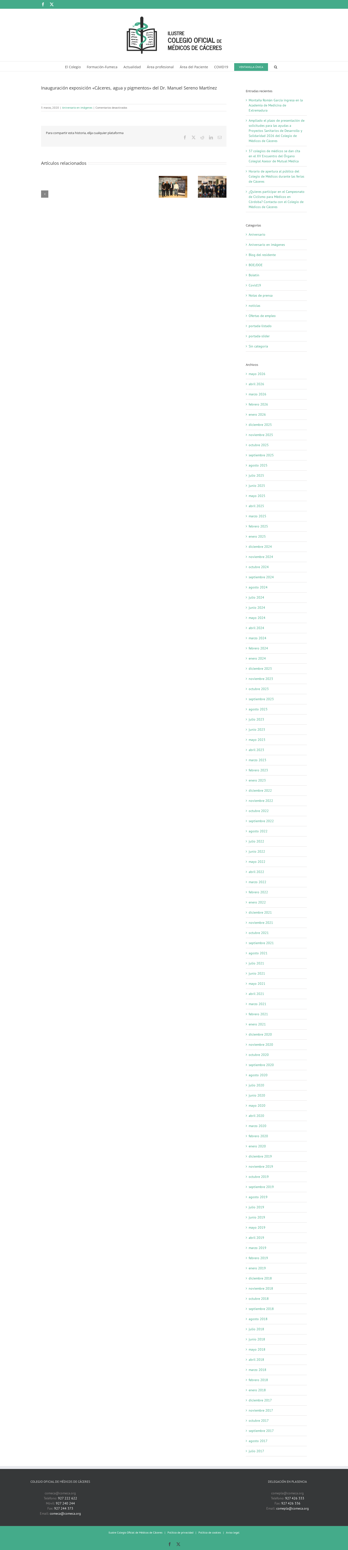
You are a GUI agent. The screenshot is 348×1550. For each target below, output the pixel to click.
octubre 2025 (259, 445)
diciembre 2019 (260, 1156)
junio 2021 (257, 973)
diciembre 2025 (260, 424)
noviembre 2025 (261, 435)
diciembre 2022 (260, 790)
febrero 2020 (258, 1136)
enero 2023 (257, 780)
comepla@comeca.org (292, 1508)
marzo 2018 (257, 1370)
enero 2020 (257, 1146)
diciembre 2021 (260, 912)
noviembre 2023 (261, 679)
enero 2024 (257, 658)
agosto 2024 (258, 587)
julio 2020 (256, 1085)
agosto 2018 (258, 1319)
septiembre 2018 (261, 1309)
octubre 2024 (259, 567)
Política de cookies (209, 1532)
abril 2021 (256, 994)
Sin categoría (258, 346)
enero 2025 (257, 536)
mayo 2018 (257, 1349)
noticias (254, 305)
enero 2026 (257, 414)
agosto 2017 (258, 1441)
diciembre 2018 (260, 1278)
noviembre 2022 (261, 800)
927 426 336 (290, 1503)
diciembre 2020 (260, 1034)
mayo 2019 (257, 1227)
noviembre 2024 (261, 557)
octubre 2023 (259, 689)
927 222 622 (67, 1498)
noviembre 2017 (261, 1410)
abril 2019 (256, 1237)
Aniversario (257, 234)
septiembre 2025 (261, 455)
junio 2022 (257, 851)
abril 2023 (256, 750)
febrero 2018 (258, 1380)
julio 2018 (256, 1329)
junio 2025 (257, 485)
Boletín (254, 275)
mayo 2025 (257, 496)
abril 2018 (256, 1359)
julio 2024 (256, 597)
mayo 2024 (257, 618)
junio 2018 (257, 1339)
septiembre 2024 (261, 577)
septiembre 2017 (261, 1431)
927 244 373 (63, 1508)
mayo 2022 (257, 861)
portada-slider (259, 336)
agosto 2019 (258, 1197)
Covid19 (255, 285)
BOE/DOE (256, 265)
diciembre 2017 (260, 1400)
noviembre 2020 (261, 1044)
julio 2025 (256, 475)
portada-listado (260, 326)
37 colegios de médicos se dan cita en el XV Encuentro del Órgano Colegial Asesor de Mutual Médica (274, 156)
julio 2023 (256, 719)
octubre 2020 (259, 1055)
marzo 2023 (257, 760)
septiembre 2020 (261, 1065)
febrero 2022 (258, 892)
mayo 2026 (257, 374)
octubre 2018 (259, 1298)
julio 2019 (256, 1207)
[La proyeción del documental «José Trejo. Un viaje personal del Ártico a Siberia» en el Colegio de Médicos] (173, 178)
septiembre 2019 (261, 1187)
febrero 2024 (258, 648)
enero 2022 (257, 902)
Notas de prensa (261, 295)
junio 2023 (257, 729)
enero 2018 (257, 1390)
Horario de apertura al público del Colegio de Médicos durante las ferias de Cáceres (276, 176)
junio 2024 (257, 607)
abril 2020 (256, 1116)
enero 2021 (257, 1024)
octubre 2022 (259, 811)
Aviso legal (232, 1532)
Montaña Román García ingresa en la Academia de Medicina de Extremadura (276, 105)
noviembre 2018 (261, 1288)
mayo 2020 (257, 1105)
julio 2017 (256, 1451)
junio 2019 (257, 1217)
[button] (275, 66)
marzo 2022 (257, 882)
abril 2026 (256, 384)
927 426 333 (294, 1498)
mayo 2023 (257, 739)
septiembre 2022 (261, 821)
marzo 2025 (257, 516)
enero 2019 (257, 1268)
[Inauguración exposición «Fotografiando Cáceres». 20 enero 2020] (212, 178)
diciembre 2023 (260, 668)
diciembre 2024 (260, 546)
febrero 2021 (258, 1014)
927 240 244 (65, 1503)
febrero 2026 (258, 404)
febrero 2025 (258, 526)
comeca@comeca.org (65, 1513)
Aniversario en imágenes (77, 107)
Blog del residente (262, 255)
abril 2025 (256, 506)
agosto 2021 (258, 953)
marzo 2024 (257, 638)
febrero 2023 (258, 770)
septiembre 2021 (261, 943)
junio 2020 (257, 1095)
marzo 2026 (257, 394)
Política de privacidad (180, 1532)
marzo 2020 (257, 1126)
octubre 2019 (259, 1176)
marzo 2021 (257, 1004)
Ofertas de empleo (262, 316)
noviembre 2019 (261, 1166)
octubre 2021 (259, 933)
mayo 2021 (257, 983)
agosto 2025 (258, 465)
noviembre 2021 (261, 922)
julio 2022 (256, 841)
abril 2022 (256, 872)
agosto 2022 (258, 831)
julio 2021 (256, 963)
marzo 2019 (257, 1248)
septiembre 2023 (261, 699)
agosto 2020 (258, 1075)
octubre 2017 (259, 1420)
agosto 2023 (258, 709)
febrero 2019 (258, 1258)
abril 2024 (256, 628)
